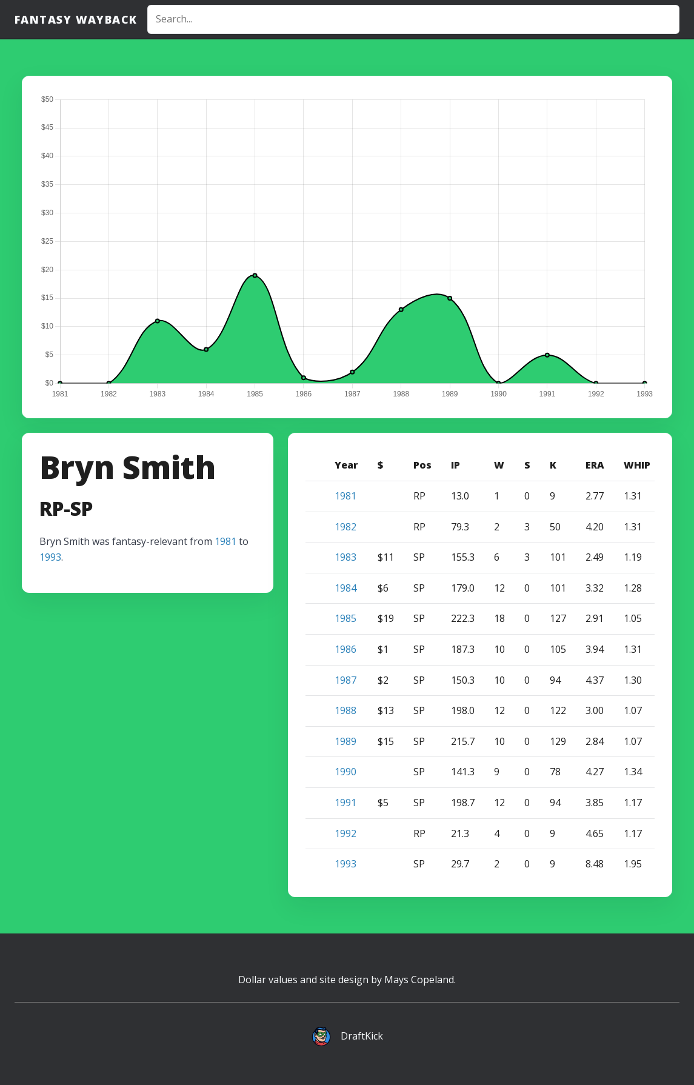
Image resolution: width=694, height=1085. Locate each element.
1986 (345, 649)
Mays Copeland (419, 979)
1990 (345, 771)
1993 (50, 557)
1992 (345, 833)
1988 (345, 710)
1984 (345, 588)
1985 (345, 618)
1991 (345, 802)
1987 (345, 680)
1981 (225, 541)
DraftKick (362, 1036)
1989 (345, 741)
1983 (345, 557)
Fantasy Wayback (76, 19)
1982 (345, 526)
